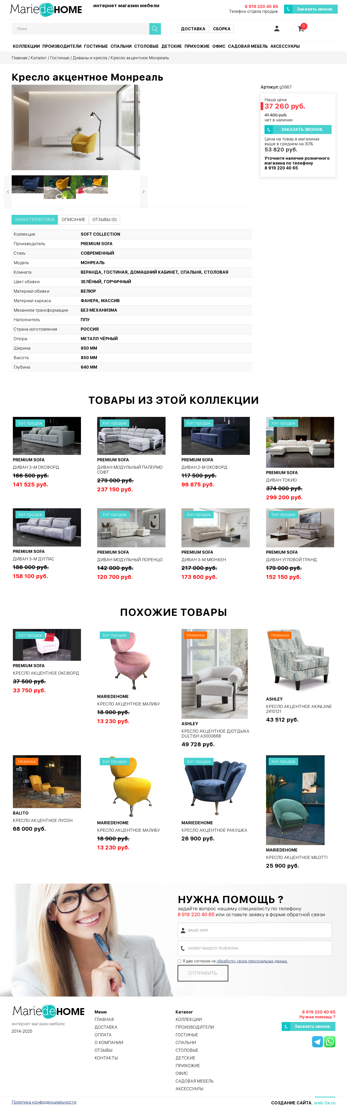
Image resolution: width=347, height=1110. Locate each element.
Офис (218, 46)
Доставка (193, 28)
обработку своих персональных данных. (252, 961)
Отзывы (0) (105, 219)
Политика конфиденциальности (44, 1102)
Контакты (106, 1058)
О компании (109, 1042)
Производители (61, 46)
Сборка (222, 28)
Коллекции (26, 46)
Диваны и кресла (90, 57)
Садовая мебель (248, 46)
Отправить (202, 973)
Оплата (103, 1034)
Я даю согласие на (233, 961)
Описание (73, 219)
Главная (19, 57)
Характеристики (34, 219)
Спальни (121, 46)
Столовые (146, 46)
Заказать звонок (315, 9)
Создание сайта (291, 1103)
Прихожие (197, 46)
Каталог (39, 57)
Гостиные (96, 46)
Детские (171, 46)
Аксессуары (285, 46)
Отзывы (103, 1050)
